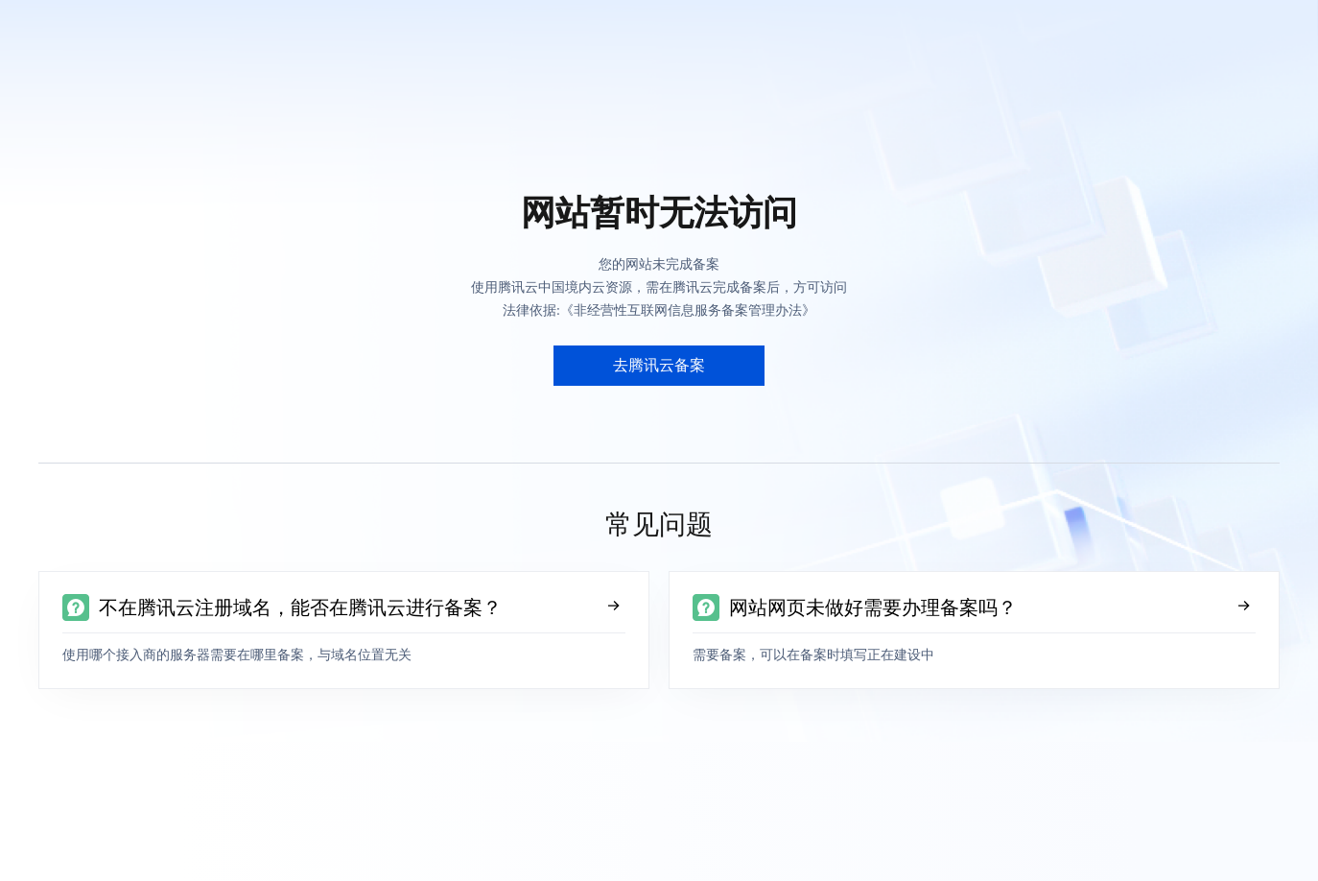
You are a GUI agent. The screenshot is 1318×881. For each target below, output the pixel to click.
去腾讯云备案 (659, 365)
